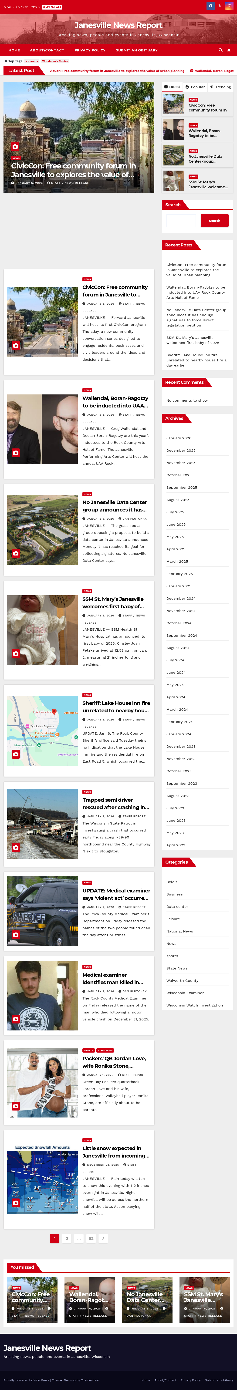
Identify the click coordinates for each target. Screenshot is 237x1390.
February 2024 (179, 722)
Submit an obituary (137, 50)
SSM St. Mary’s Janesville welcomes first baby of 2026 (208, 187)
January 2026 (178, 438)
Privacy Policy (90, 50)
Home (14, 50)
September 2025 (181, 487)
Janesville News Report (119, 25)
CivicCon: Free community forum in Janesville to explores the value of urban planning (73, 174)
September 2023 (181, 783)
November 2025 (181, 463)
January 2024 (178, 734)
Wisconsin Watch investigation (194, 1005)
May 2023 (175, 833)
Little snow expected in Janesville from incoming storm (113, 1155)
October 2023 (179, 771)
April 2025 (175, 549)
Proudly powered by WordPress (26, 1380)
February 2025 (179, 574)
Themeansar (90, 1380)
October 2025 (179, 475)
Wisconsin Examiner (185, 993)
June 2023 (176, 820)
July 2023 (175, 808)
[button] (221, 50)
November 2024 (181, 611)
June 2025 (176, 524)
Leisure (173, 919)
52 (91, 1238)
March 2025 (177, 561)
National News (179, 931)
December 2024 (181, 598)
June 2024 (176, 672)
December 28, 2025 (103, 1164)
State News (105, 1050)
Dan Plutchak (132, 518)
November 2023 (181, 759)
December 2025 (181, 450)
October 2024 (179, 623)
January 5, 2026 (101, 518)
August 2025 (178, 500)
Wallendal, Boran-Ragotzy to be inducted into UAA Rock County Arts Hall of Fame (195, 292)
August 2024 (178, 648)
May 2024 (175, 685)
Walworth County (182, 980)
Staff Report (132, 816)
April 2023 (175, 845)
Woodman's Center (55, 61)
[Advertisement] (79, 234)
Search (173, 204)
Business (174, 894)
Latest (172, 86)
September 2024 (181, 635)
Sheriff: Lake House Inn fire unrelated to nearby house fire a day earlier (116, 710)
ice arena (31, 61)
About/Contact (47, 50)
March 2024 (177, 709)
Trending (220, 87)
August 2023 (178, 796)
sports (88, 1050)
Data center (177, 906)
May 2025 (175, 537)
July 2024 (175, 660)
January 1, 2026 (101, 1075)
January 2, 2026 (101, 816)
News (16, 158)
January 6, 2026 (30, 183)
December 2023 (181, 746)
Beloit (171, 882)
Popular (195, 87)
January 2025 (178, 586)
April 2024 (175, 697)
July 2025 (175, 512)
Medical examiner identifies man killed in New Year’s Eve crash (110, 982)
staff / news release (68, 183)
